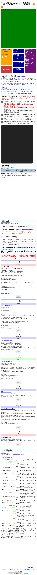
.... (11, 293)
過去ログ (15, 49)
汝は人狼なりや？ (32, 567)
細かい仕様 (28, 54)
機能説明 (27, 59)
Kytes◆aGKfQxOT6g (7, 266)
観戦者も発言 (28, 83)
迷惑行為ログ (28, 49)
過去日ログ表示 (19, 83)
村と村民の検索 (17, 70)
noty (8, 453)
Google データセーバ (8, 91)
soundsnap (16, 454)
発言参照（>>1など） (8, 83)
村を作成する (7, 69)
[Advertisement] (18, 29)
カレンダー (30, 251)
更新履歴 (27, 61)
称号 (14, 56)
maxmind (15, 456)
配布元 (12, 459)
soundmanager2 (22, 452)
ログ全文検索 (16, 68)
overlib (30, 452)
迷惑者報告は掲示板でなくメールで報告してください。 (17, 89)
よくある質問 (28, 52)
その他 (26, 65)
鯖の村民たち (16, 54)
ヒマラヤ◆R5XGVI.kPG (8, 409)
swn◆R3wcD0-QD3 (6, 340)
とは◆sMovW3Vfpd (6, 361)
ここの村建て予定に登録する (21, 247)
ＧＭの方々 (16, 58)
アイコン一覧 (28, 55)
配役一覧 (27, 58)
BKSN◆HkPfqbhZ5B (7, 305)
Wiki (3, 57)
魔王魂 (22, 454)
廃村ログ (15, 51)
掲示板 (26, 51)
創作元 (10, 470)
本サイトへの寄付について (27, 569)
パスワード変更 (29, 62)
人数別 (32, 58)
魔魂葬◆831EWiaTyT (7, 437)
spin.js (15, 452)
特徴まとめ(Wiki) (21, 76)
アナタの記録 (16, 62)
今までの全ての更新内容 (27, 229)
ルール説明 (4, 56)
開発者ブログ (28, 63)
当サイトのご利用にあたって (10, 569)
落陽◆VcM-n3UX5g (6, 392)
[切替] (21, 62)
